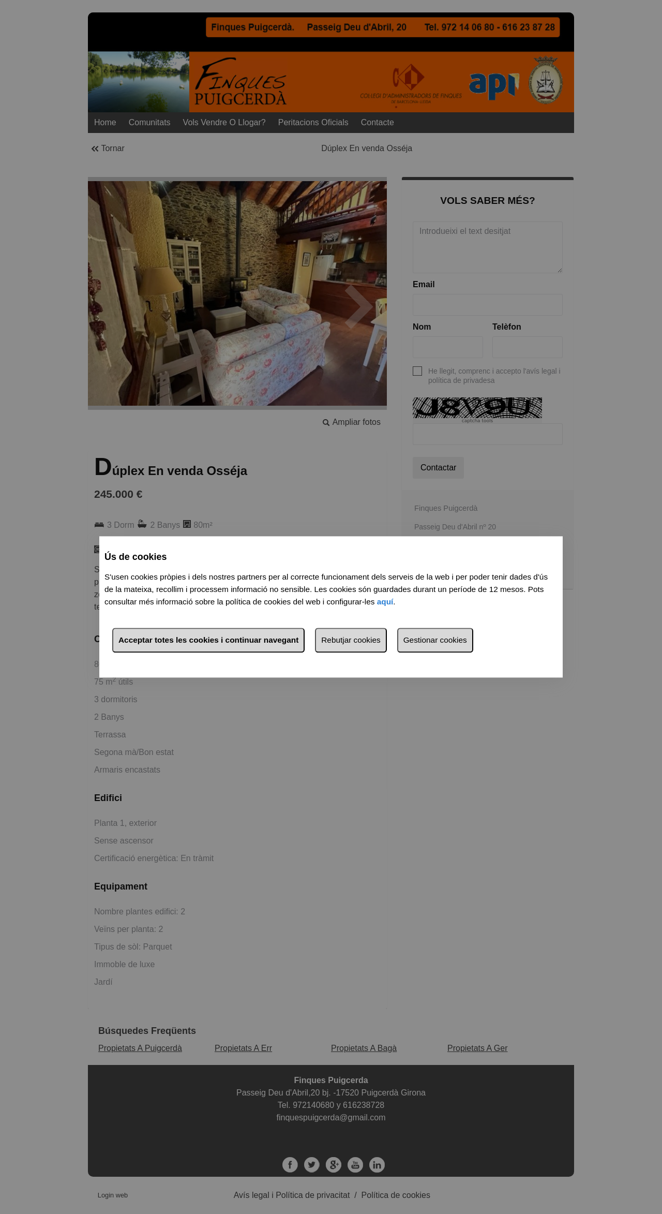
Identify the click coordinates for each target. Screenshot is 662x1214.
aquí (385, 602)
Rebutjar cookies (350, 640)
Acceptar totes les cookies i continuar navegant (208, 640)
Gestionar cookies (435, 640)
